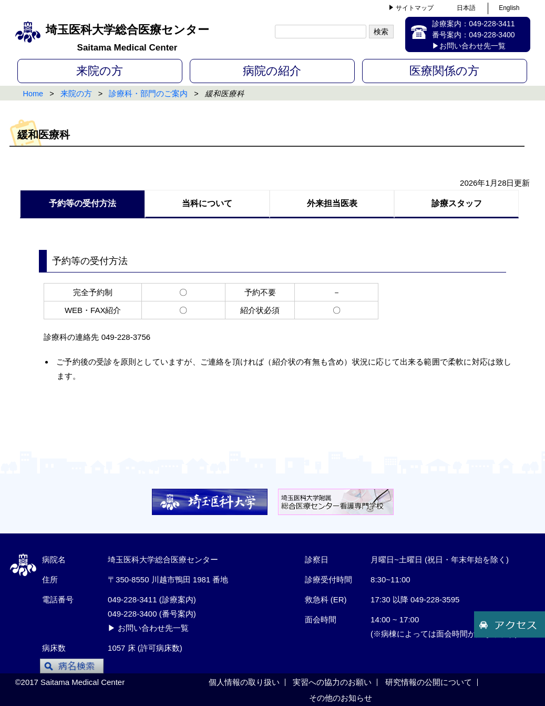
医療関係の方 (444, 70)
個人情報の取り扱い (244, 682)
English (509, 8)
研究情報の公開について (428, 682)
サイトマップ (415, 8)
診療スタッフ (456, 203)
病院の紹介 (272, 70)
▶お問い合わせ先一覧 (469, 46)
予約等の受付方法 (82, 203)
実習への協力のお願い (332, 682)
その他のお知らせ (340, 697)
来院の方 (99, 70)
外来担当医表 (332, 203)
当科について (207, 203)
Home (33, 93)
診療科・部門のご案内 (148, 93)
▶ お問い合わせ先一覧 (148, 627)
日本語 (466, 8)
